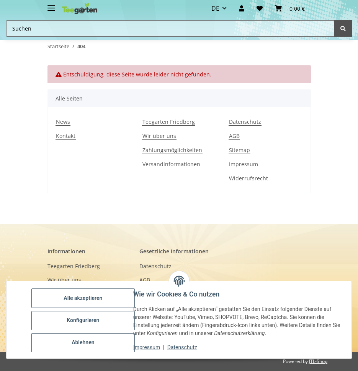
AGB (234, 135)
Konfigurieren (84, 320)
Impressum (243, 164)
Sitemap (239, 150)
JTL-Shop (318, 361)
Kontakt (65, 135)
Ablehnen (84, 342)
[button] (241, 8)
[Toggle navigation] (51, 5)
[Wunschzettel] (259, 8)
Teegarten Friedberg (168, 121)
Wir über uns (159, 135)
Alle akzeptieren (84, 298)
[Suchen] (343, 28)
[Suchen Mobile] (170, 28)
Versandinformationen (171, 164)
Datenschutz (245, 121)
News (63, 121)
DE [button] (215, 8)
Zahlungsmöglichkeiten (172, 150)
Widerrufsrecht (248, 178)
